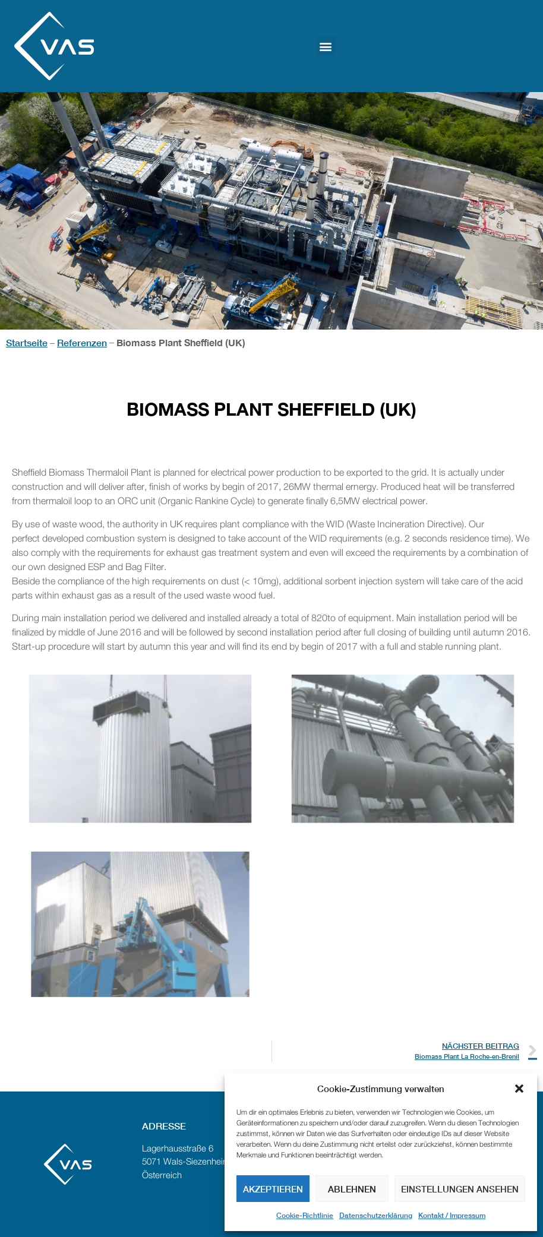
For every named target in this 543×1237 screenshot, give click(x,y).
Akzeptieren (273, 1189)
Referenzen (82, 342)
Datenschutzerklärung (375, 1215)
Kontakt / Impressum (451, 1215)
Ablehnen (352, 1189)
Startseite (27, 342)
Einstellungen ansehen (460, 1189)
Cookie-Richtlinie (304, 1215)
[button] (519, 1088)
